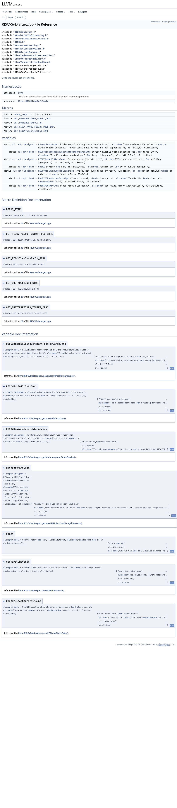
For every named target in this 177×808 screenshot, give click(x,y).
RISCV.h (19, 42)
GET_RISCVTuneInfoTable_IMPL (31, 131)
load (94, 178)
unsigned (29, 144)
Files (72, 12)
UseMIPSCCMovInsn (48, 185)
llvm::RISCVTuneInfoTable (33, 101)
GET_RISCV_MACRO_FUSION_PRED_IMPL (34, 126)
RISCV (20, 17)
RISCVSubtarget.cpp (40, 223)
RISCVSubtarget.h (25, 32)
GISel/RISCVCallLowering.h (30, 35)
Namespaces (46, 12)
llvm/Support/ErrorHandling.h (32, 62)
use (160, 144)
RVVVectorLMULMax (48, 144)
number (164, 170)
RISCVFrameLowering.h (27, 45)
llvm (20, 93)
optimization (46, 181)
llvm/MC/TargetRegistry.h (30, 58)
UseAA (41, 166)
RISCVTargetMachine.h (27, 52)
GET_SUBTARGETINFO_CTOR (28, 122)
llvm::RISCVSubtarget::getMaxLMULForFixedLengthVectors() (50, 523)
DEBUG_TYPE (20, 114)
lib (3, 17)
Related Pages (21, 12)
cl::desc (117, 144)
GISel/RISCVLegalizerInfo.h (31, 38)
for (165, 144)
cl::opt (16, 144)
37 (22, 272)
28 (22, 321)
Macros (165, 22)
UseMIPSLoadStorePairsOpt (53, 178)
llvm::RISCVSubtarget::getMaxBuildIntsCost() (42, 418)
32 (22, 247)
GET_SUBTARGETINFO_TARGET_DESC (32, 118)
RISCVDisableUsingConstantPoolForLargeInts (64, 151)
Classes (60, 12)
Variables (172, 22)
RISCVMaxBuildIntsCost (51, 159)
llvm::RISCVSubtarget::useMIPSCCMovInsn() (41, 590)
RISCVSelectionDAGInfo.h (29, 48)
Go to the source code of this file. (18, 77)
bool (31, 151)
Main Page (7, 12)
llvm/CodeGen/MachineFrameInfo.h (34, 55)
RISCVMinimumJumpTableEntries (56, 170)
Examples (82, 12)
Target (10, 17)
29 (22, 296)
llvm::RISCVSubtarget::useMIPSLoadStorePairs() (43, 633)
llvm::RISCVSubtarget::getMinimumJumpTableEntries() (47, 457)
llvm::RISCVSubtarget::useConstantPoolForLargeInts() (46, 375)
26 (22, 223)
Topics (33, 12)
